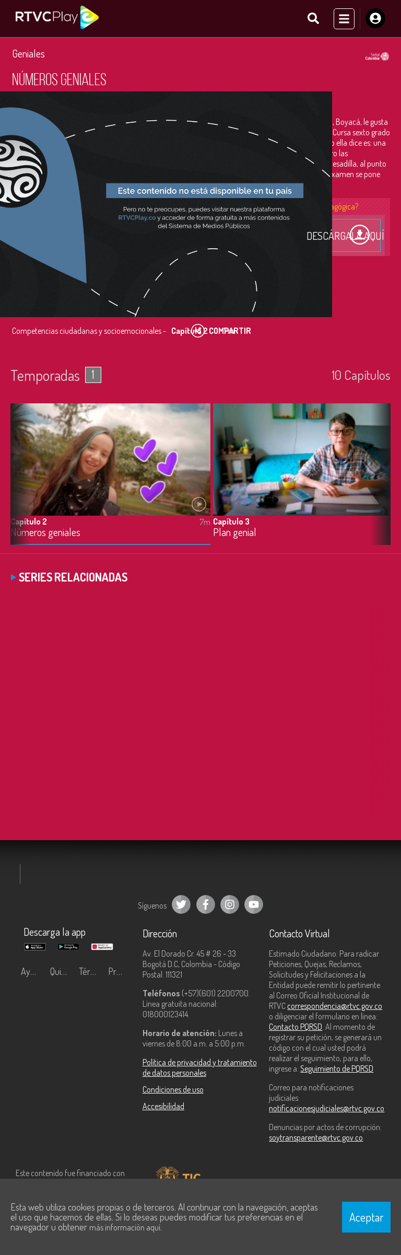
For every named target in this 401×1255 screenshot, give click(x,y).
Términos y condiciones (91, 973)
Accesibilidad (163, 1107)
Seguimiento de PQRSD (336, 1070)
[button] (377, 483)
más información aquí (124, 1227)
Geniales (28, 55)
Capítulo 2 (28, 522)
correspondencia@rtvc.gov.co (334, 1007)
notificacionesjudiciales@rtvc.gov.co (326, 1110)
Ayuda (32, 973)
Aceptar (366, 1217)
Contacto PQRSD (295, 1028)
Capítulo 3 (231, 522)
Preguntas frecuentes (120, 973)
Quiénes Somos (62, 973)
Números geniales (45, 534)
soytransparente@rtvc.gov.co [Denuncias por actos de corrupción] (316, 1139)
